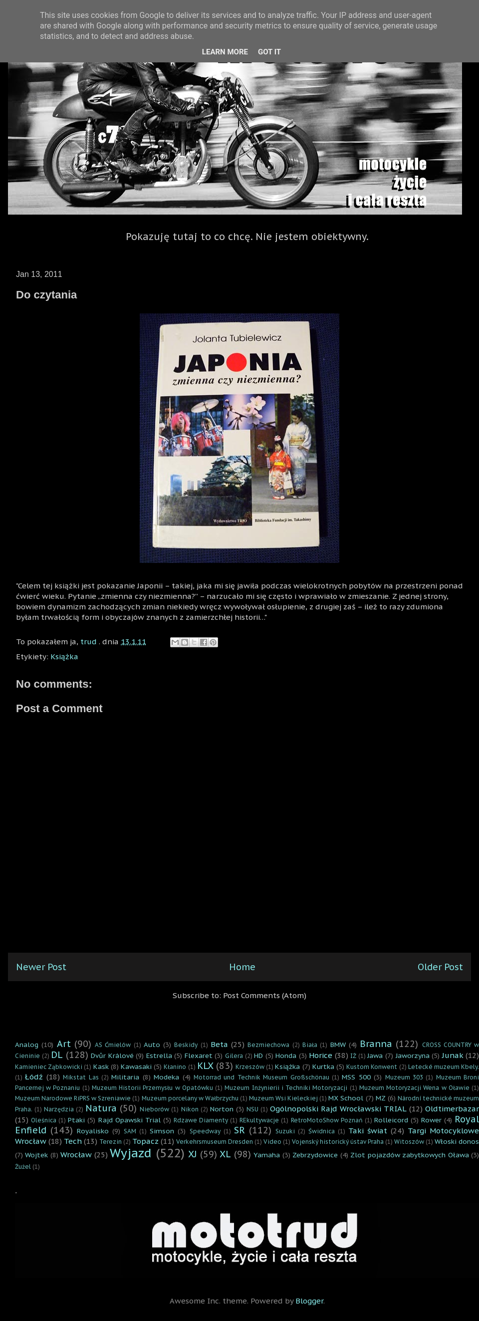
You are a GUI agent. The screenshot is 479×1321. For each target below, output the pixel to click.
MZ (381, 1097)
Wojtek (36, 1154)
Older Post (440, 967)
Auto (152, 1044)
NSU (252, 1109)
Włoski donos (457, 1141)
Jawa (375, 1055)
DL (57, 1054)
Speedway (205, 1131)
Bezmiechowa (268, 1045)
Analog (26, 1044)
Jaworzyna (413, 1055)
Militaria (125, 1076)
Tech (73, 1141)
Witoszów (409, 1141)
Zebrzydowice (315, 1154)
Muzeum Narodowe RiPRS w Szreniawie (73, 1098)
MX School (345, 1097)
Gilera (234, 1055)
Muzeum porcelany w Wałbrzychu (190, 1098)
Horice (320, 1055)
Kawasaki (136, 1066)
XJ (192, 1154)
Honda (285, 1055)
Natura (101, 1108)
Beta (219, 1044)
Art (64, 1044)
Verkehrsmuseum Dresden (214, 1141)
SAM (130, 1131)
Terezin (110, 1141)
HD (258, 1055)
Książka (64, 656)
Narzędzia (59, 1109)
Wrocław (76, 1154)
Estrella (159, 1055)
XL (225, 1154)
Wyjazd (131, 1153)
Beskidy (186, 1045)
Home (242, 967)
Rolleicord (391, 1119)
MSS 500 (356, 1076)
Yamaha (266, 1154)
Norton (222, 1108)
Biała (309, 1045)
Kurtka (323, 1066)
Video (272, 1141)
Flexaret (199, 1055)
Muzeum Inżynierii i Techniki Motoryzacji (286, 1087)
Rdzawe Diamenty (201, 1120)
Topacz (145, 1141)
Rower (431, 1119)
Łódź (34, 1076)
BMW (338, 1044)
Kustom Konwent (371, 1066)
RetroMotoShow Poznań (327, 1120)
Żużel (23, 1166)
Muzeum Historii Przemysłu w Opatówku (152, 1087)
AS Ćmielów (113, 1045)
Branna (376, 1044)
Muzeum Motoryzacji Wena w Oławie (414, 1087)
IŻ (353, 1055)
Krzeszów (250, 1066)
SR (239, 1130)
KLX (205, 1065)
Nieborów (154, 1109)
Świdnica (321, 1131)
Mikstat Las (80, 1077)
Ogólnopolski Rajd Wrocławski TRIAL (338, 1108)
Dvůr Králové (112, 1055)
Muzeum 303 (404, 1077)
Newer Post (41, 967)
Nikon (190, 1109)
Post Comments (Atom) (264, 995)
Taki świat (367, 1130)
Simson (162, 1130)
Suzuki (285, 1131)
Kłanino (175, 1066)
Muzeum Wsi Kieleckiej (283, 1098)
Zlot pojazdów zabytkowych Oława (409, 1154)
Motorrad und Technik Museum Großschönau (261, 1077)
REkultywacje (259, 1120)
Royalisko (93, 1130)
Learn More (225, 51)
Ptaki (76, 1119)
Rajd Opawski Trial (129, 1119)
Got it (269, 51)
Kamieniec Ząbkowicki (48, 1066)
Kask (101, 1066)
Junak (453, 1055)
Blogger (309, 1301)
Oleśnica (43, 1120)
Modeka (166, 1076)
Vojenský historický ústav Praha (338, 1141)
